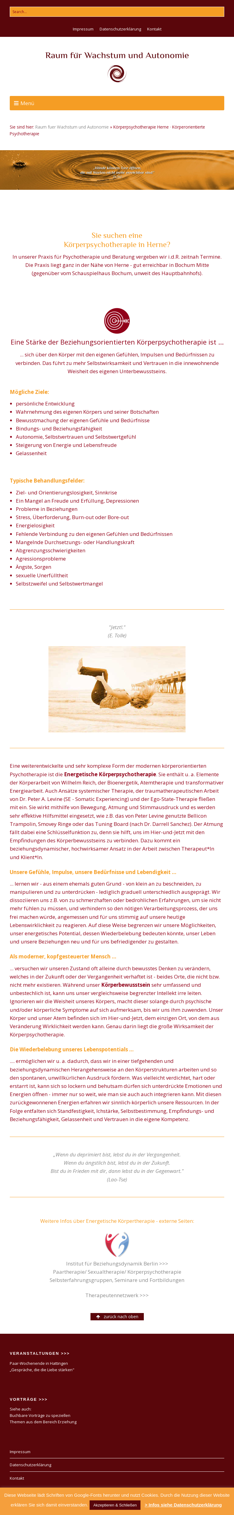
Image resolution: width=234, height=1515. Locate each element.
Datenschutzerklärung (120, 29)
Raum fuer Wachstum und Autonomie (72, 127)
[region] (117, 170)
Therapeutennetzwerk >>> (117, 1295)
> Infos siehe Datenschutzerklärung (183, 1504)
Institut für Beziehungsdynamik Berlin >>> (117, 1263)
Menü (27, 103)
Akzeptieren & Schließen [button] (114, 1505)
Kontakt (154, 29)
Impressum (83, 29)
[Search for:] (117, 12)
